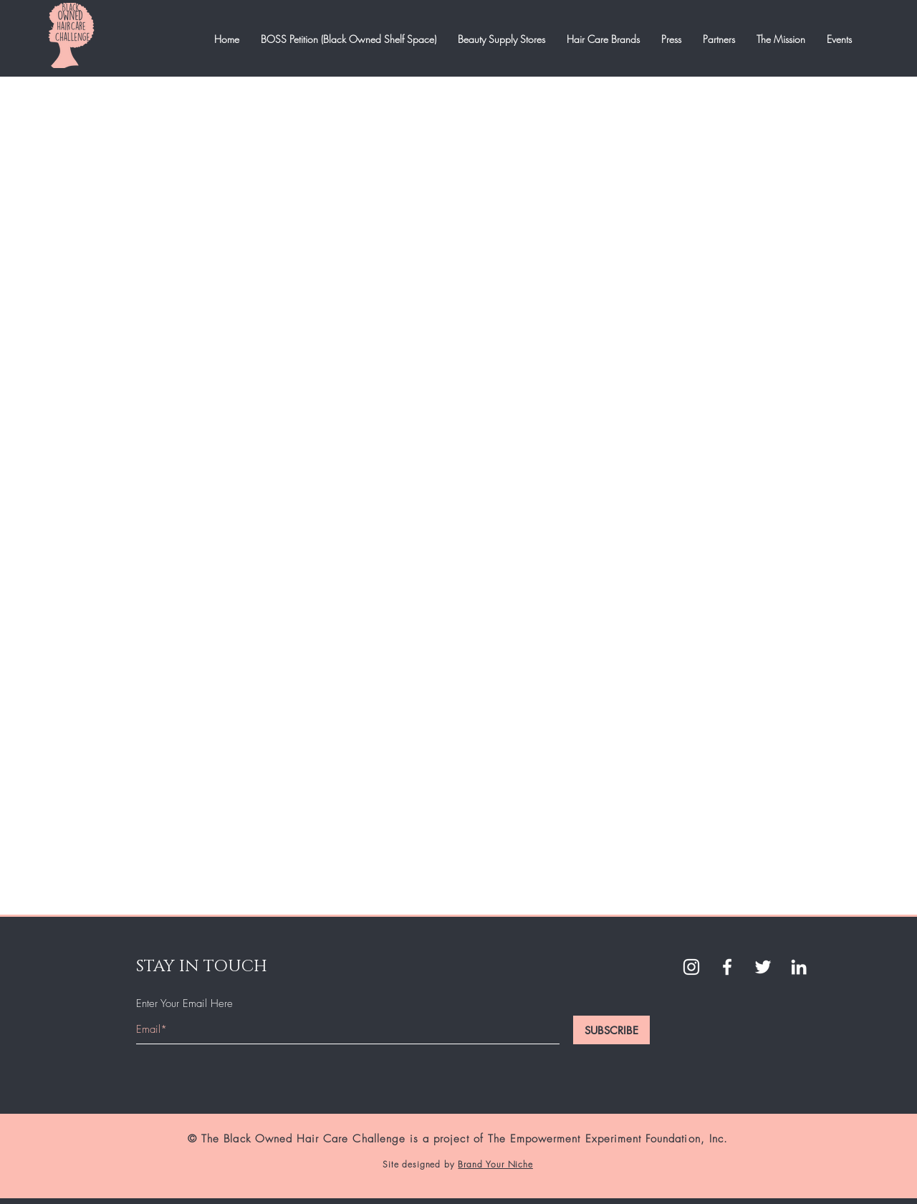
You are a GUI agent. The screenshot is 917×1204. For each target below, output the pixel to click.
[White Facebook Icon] (727, 967)
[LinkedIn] (799, 967)
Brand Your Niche (495, 1164)
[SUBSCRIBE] (611, 1030)
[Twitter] (763, 967)
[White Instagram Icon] (691, 967)
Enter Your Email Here (184, 1003)
